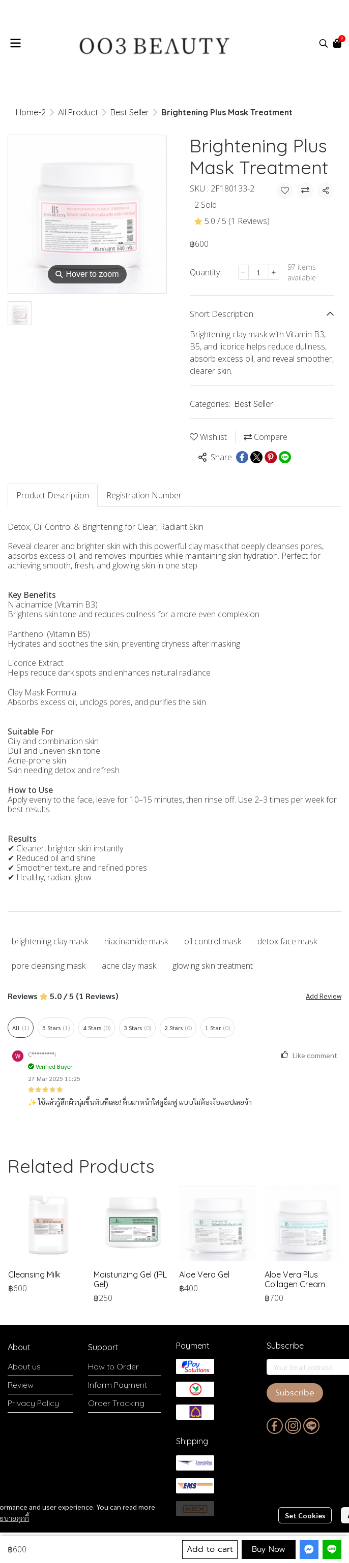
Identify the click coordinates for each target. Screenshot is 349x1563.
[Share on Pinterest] (271, 457)
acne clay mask (129, 965)
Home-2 (31, 112)
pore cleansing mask (48, 965)
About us (24, 1366)
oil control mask (212, 941)
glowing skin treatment (212, 965)
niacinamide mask (136, 941)
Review (21, 1385)
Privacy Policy (33, 1403)
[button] (323, 43)
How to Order (113, 1366)
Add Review (323, 995)
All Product (78, 112)
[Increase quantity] (274, 272)
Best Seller (129, 112)
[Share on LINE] (285, 457)
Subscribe (294, 1393)
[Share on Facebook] (242, 457)
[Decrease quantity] (243, 272)
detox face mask (287, 941)
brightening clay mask (50, 941)
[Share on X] (256, 457)
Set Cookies (305, 1515)
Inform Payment (117, 1385)
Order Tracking (116, 1403)
